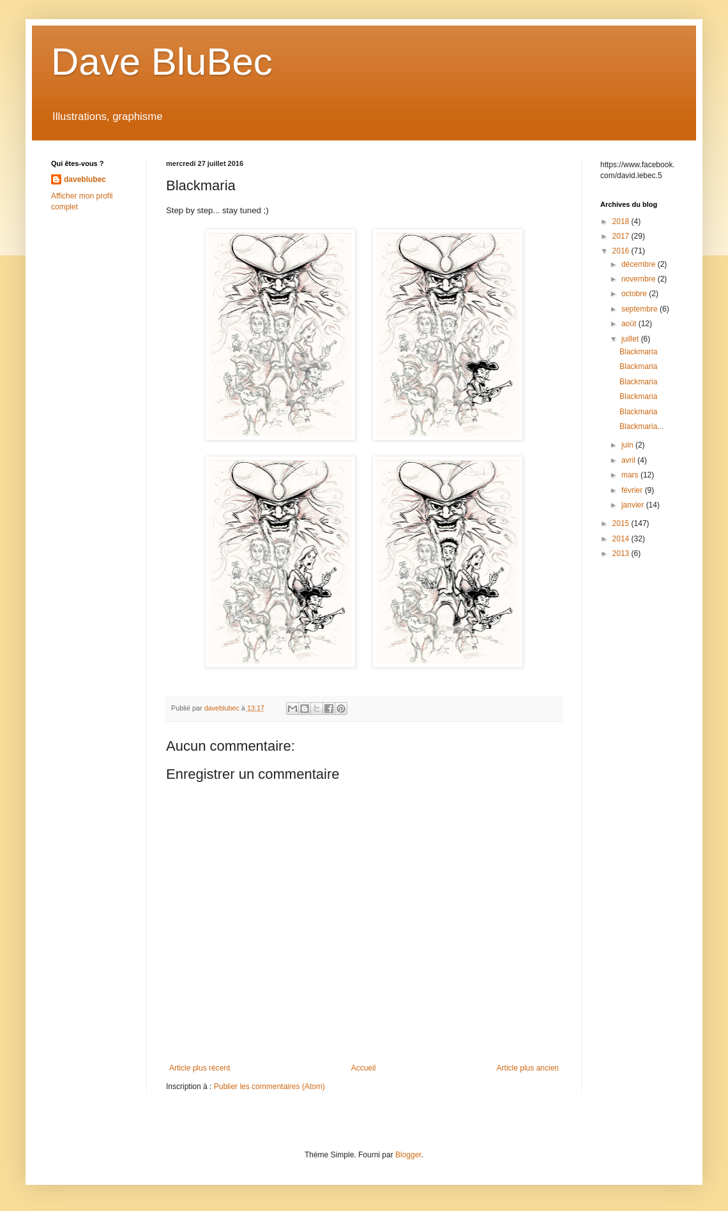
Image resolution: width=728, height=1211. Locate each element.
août (630, 323)
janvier (633, 504)
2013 (622, 553)
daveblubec (85, 179)
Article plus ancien (528, 1068)
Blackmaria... (641, 426)
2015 (622, 523)
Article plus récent (199, 1068)
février (633, 490)
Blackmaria (638, 351)
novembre (639, 279)
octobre (635, 293)
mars (631, 474)
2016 (622, 250)
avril (629, 460)
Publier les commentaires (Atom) (269, 1086)
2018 (622, 221)
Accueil (363, 1068)
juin (628, 444)
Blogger (408, 1154)
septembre (640, 309)
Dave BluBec (162, 61)
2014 (622, 538)
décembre (639, 264)
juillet (631, 339)
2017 (622, 236)
